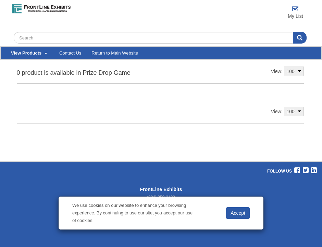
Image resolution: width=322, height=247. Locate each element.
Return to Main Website (114, 53)
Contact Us (70, 53)
